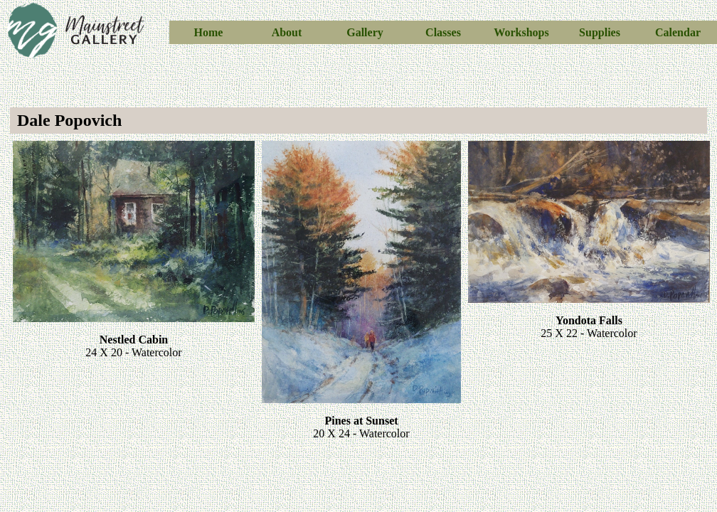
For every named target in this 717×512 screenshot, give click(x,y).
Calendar (678, 32)
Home (208, 32)
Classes (443, 32)
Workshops (521, 32)
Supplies (599, 32)
